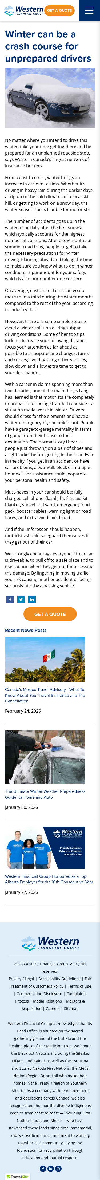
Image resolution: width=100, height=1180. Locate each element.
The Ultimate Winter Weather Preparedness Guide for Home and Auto (45, 794)
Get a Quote (59, 10)
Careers (53, 1008)
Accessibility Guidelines (59, 978)
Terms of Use (79, 986)
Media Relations (47, 1001)
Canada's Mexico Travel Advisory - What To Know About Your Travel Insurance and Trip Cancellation (45, 695)
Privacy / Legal (21, 978)
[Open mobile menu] (89, 10)
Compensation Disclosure (39, 993)
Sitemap (71, 1008)
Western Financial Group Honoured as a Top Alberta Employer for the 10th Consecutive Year (49, 879)
